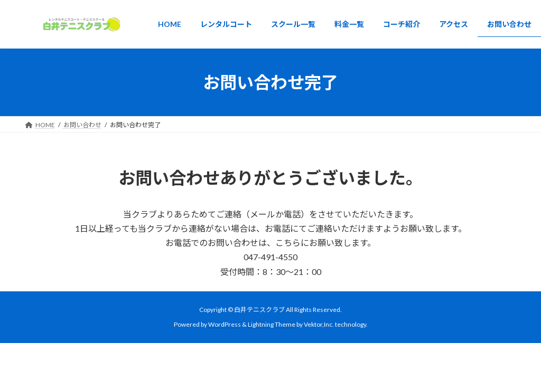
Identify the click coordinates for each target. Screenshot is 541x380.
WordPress (224, 324)
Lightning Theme (271, 324)
